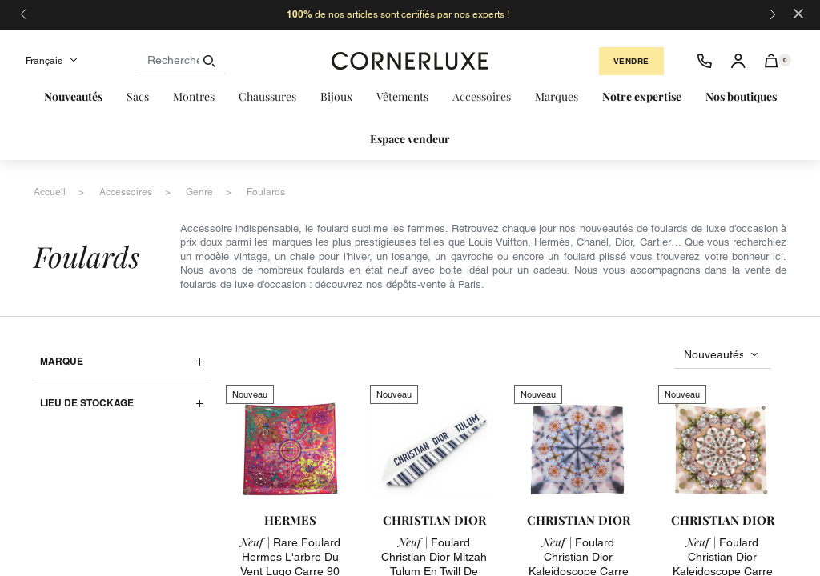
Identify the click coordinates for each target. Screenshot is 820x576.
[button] (771, 61)
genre (199, 192)
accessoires (125, 192)
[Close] (798, 12)
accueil (50, 192)
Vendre (631, 61)
